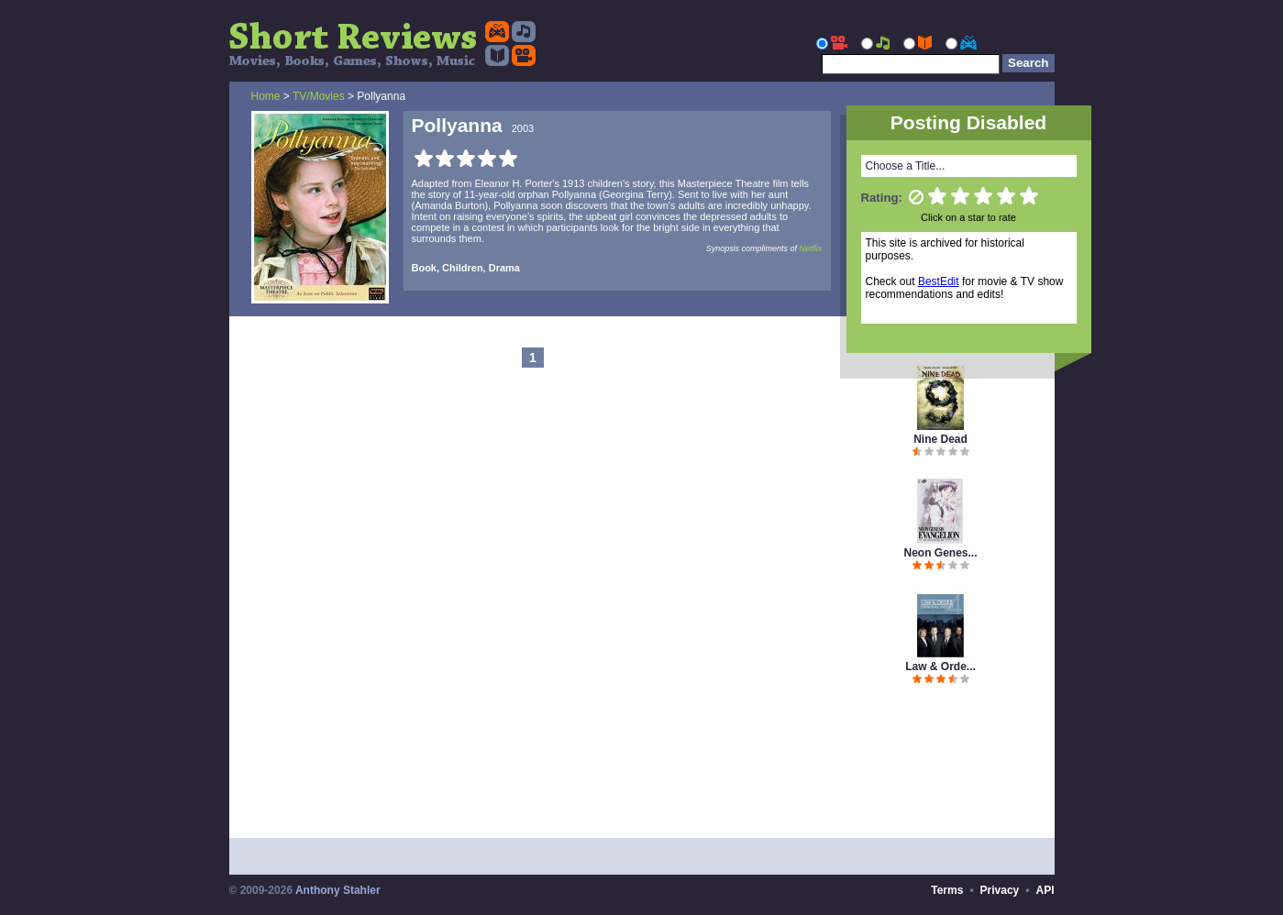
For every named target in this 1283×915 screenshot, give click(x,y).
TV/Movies (319, 96)
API (1044, 890)
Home (266, 96)
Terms (947, 890)
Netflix (811, 248)
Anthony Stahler (338, 890)
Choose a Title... (906, 166)
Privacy (1000, 890)
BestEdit (938, 281)
